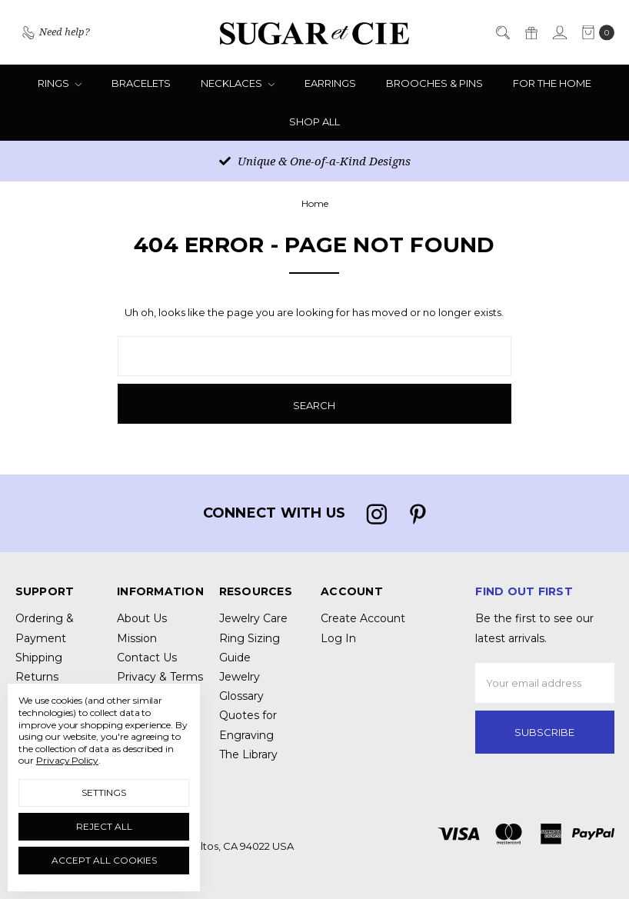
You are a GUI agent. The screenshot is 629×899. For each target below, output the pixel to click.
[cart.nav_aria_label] (594, 32)
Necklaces (238, 83)
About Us (142, 618)
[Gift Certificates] (531, 32)
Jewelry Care (253, 618)
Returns (36, 677)
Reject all (104, 826)
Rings (60, 83)
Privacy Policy (67, 760)
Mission (137, 638)
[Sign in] (559, 32)
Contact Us (147, 657)
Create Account (363, 618)
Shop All (314, 121)
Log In (338, 638)
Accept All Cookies (104, 860)
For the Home (552, 83)
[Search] (502, 32)
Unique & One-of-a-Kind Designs (315, 160)
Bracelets (141, 83)
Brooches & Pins (434, 83)
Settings (104, 792)
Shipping (38, 657)
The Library (248, 754)
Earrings (330, 83)
